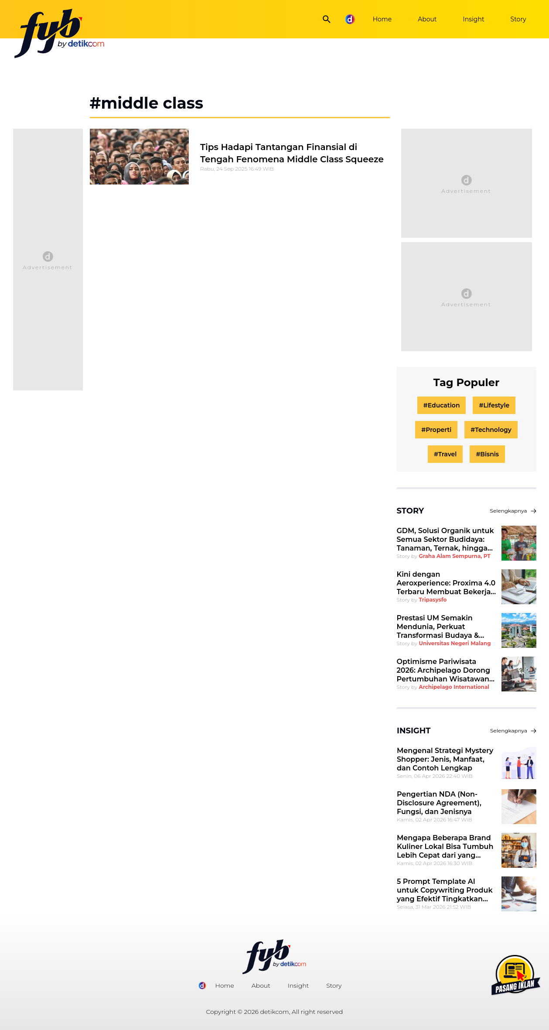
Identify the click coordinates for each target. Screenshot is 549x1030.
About (427, 19)
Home (382, 19)
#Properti (436, 430)
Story (518, 19)
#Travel (445, 454)
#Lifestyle (494, 405)
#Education (441, 405)
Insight (473, 19)
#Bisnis (487, 454)
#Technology (491, 430)
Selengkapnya (513, 510)
